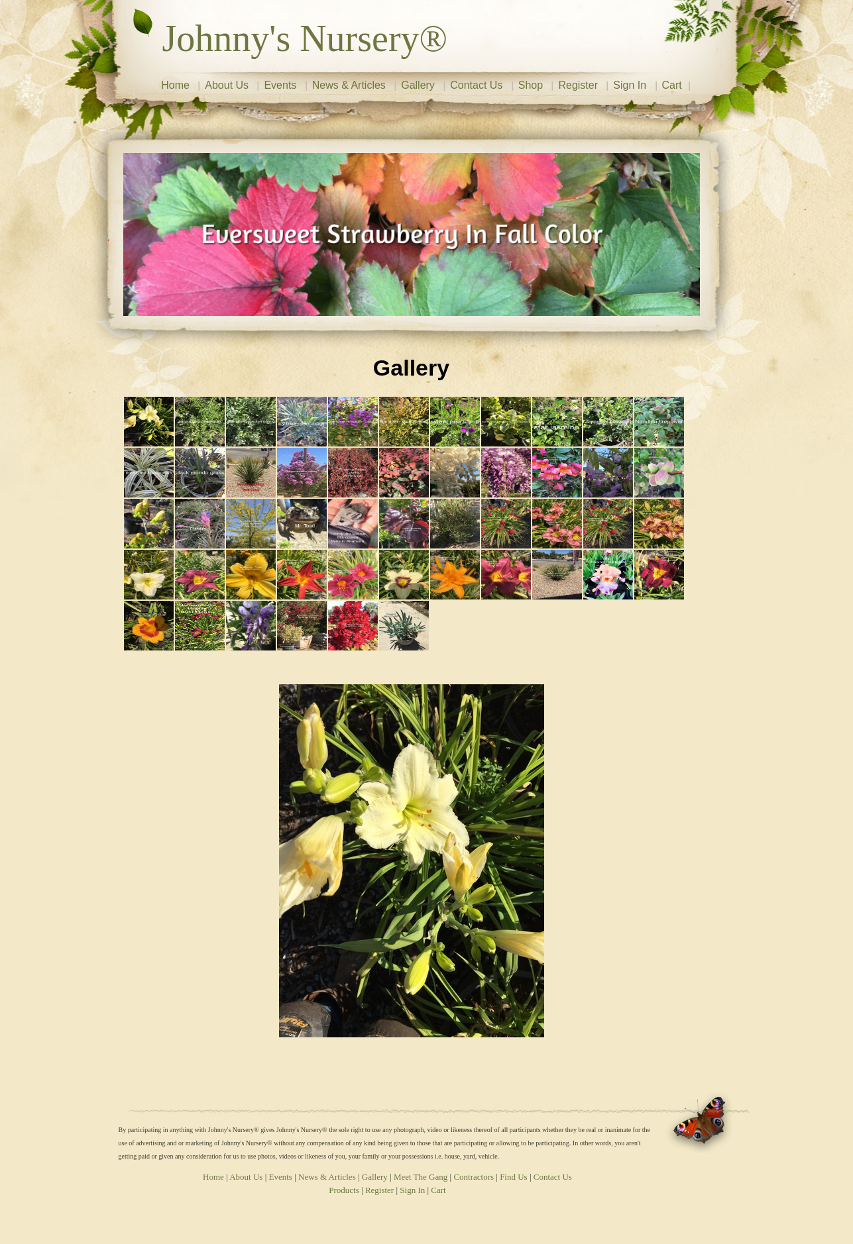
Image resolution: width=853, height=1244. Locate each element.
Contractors (473, 1177)
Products (344, 1190)
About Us (227, 85)
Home (175, 85)
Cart (672, 85)
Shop (530, 85)
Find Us (514, 1177)
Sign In (629, 85)
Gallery (418, 85)
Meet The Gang (420, 1177)
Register (578, 85)
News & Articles (349, 85)
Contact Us (476, 85)
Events (280, 85)
